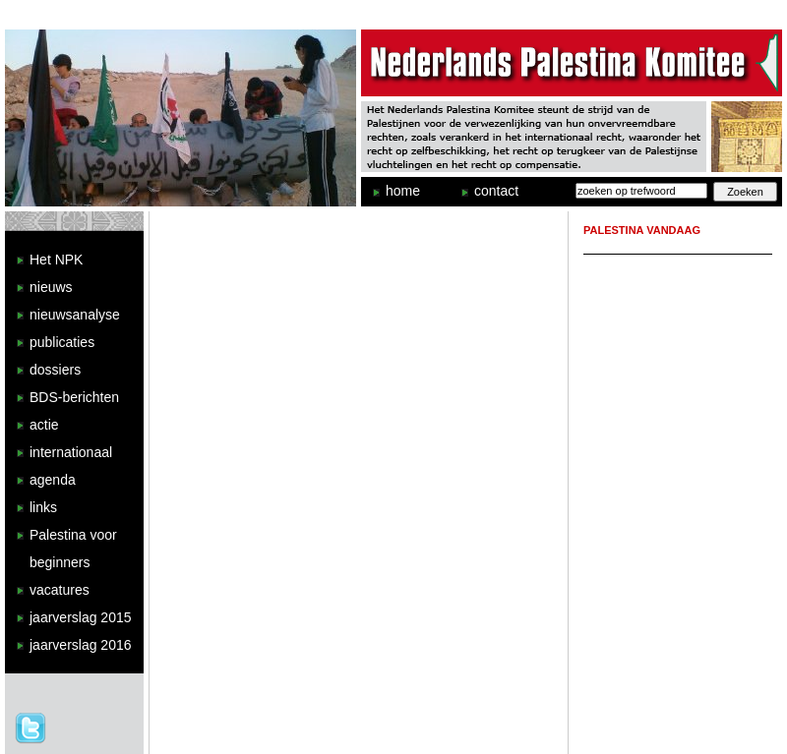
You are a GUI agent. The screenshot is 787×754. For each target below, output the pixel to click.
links (43, 507)
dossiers (55, 369)
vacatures (60, 590)
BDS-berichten (74, 397)
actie (44, 425)
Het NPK (56, 259)
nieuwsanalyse (75, 314)
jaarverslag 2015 (81, 617)
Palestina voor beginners (73, 548)
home (403, 191)
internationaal (71, 452)
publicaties (62, 342)
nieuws (51, 287)
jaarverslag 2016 (81, 645)
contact (496, 191)
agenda (53, 480)
